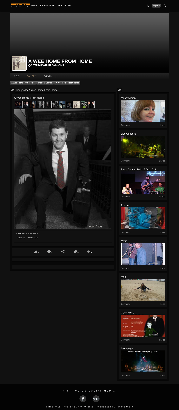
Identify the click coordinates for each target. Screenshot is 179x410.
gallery (31, 76)
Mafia (124, 241)
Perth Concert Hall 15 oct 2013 (138, 169)
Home (34, 5)
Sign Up (156, 6)
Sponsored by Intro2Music (114, 407)
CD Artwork (127, 312)
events (47, 76)
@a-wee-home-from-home (46, 65)
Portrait (125, 205)
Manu (124, 277)
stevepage (127, 348)
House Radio (64, 5)
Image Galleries (45, 83)
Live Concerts (128, 133)
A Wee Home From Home (22, 83)
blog (16, 76)
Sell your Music (47, 5)
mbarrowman (128, 98)
